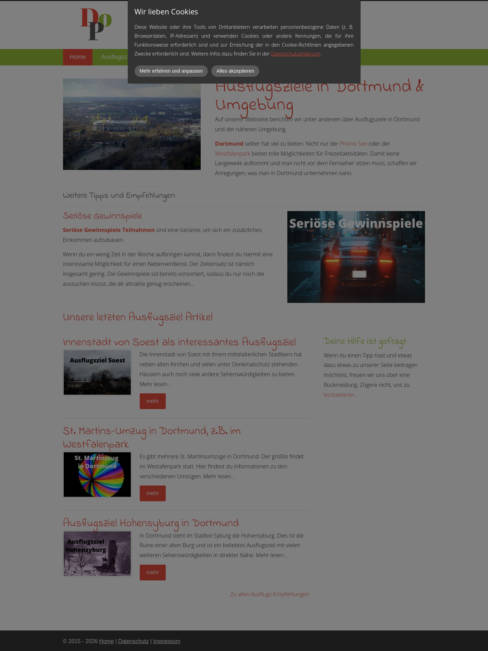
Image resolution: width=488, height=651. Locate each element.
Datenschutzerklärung (295, 53)
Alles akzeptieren (235, 71)
